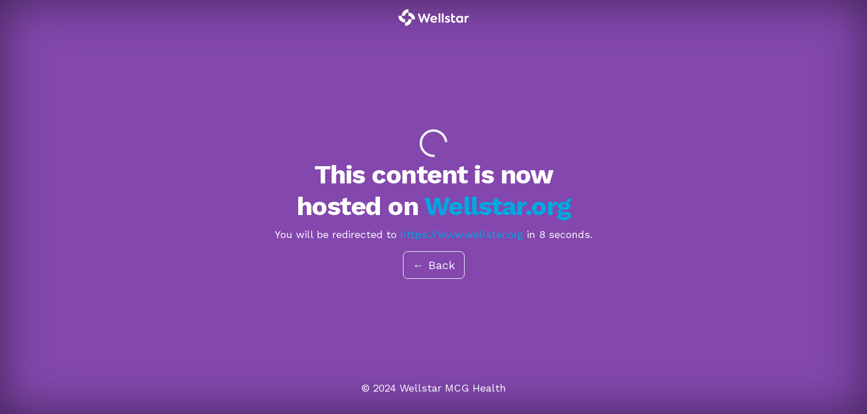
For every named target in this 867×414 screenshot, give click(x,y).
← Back (434, 265)
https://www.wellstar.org (461, 234)
